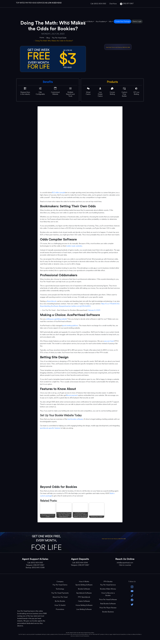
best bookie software (75, 419)
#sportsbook (51, 301)
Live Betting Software (84, 609)
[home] (41, 37)
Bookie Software (84, 589)
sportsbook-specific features (50, 428)
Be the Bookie (60, 601)
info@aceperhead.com (125, 562)
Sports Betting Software (84, 585)
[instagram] (132, 586)
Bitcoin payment (72, 395)
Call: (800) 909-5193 (98, 3)
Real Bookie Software (108, 603)
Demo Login (137, 21)
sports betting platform (70, 325)
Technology (60, 589)
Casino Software (84, 601)
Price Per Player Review (107, 607)
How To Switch (60, 605)
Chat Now (113, 3)
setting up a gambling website (56, 319)
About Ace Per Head (60, 597)
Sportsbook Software (84, 593)
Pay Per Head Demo (60, 585)
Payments (76, 21)
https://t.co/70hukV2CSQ (110, 303)
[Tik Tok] (132, 595)
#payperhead (63, 306)
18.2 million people (58, 192)
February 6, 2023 (94, 310)
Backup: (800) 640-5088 (124, 47)
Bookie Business (108, 612)
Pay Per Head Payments (60, 593)
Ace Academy (101, 21)
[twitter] (132, 604)
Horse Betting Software (84, 605)
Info (110, 21)
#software (54, 306)
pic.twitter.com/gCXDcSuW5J (80, 306)
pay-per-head (109, 341)
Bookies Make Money (108, 589)
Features (67, 21)
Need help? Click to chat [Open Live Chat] (112, 47)
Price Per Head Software (108, 599)
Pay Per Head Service (108, 585)
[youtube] (132, 591)
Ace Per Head (69, 632)
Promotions (60, 609)
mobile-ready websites (74, 246)
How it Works (88, 21)
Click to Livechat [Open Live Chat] (125, 565)
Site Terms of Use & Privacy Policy (86, 632)
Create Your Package (122, 21)
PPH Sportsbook (84, 597)
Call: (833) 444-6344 (80, 562)
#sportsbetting (45, 306)
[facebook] (132, 600)
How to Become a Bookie (108, 594)
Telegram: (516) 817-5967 (35, 565)
